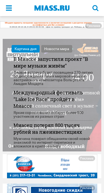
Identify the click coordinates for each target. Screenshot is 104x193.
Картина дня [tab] (26, 49)
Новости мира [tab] (56, 49)
